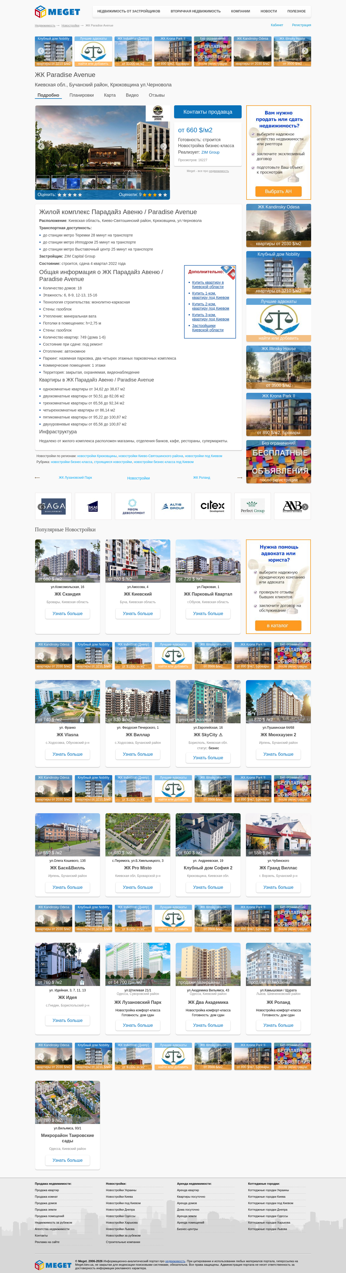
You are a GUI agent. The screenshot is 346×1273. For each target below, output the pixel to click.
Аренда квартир (188, 1187)
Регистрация (301, 25)
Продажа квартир (47, 1187)
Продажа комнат (46, 1194)
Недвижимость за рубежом (53, 1220)
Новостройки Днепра (120, 1207)
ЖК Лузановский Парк (75, 475)
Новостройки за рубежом (123, 1233)
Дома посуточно (188, 1207)
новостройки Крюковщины (97, 453)
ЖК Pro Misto (138, 865)
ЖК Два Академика (208, 1000)
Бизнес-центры (187, 1226)
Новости (269, 11)
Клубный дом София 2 (208, 865)
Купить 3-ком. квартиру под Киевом (210, 314)
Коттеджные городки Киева (266, 1194)
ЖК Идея (67, 995)
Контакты (41, 1233)
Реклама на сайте (47, 1239)
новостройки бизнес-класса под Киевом (164, 459)
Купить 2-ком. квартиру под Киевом (210, 303)
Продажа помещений (49, 1213)
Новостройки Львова (120, 1226)
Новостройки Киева (119, 1194)
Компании (240, 11)
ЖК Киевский (138, 591)
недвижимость (219, 168)
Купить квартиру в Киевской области (208, 282)
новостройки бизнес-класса (71, 459)
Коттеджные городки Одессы (268, 1213)
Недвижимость (45, 25)
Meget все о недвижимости (53, 1263)
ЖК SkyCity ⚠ (208, 732)
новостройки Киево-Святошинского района (151, 453)
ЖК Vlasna (67, 732)
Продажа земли (45, 1207)
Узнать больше (67, 611)
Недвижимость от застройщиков (128, 11)
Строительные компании (123, 1239)
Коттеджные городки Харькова (269, 1220)
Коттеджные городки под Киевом (270, 1200)
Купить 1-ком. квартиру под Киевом (210, 293)
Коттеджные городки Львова (267, 1226)
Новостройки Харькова (122, 1220)
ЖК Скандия (68, 591)
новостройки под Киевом (203, 453)
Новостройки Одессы (120, 1213)
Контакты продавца (208, 109)
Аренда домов (187, 1200)
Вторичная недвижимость (196, 11)
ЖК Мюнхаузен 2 (278, 732)
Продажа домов (46, 1200)
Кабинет (277, 25)
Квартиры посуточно (191, 1194)
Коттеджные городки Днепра (267, 1207)
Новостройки (70, 25)
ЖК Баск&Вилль (67, 865)
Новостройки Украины (121, 1187)
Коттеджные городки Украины (268, 1187)
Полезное (296, 11)
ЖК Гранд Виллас (278, 865)
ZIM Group (210, 150)
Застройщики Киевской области (208, 325)
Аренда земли (187, 1213)
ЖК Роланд (201, 475)
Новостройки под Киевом (123, 1200)
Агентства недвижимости (52, 1226)
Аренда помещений (190, 1220)
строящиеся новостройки (113, 459)
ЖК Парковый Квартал (208, 591)
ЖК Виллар (138, 732)
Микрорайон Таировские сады (67, 1136)
